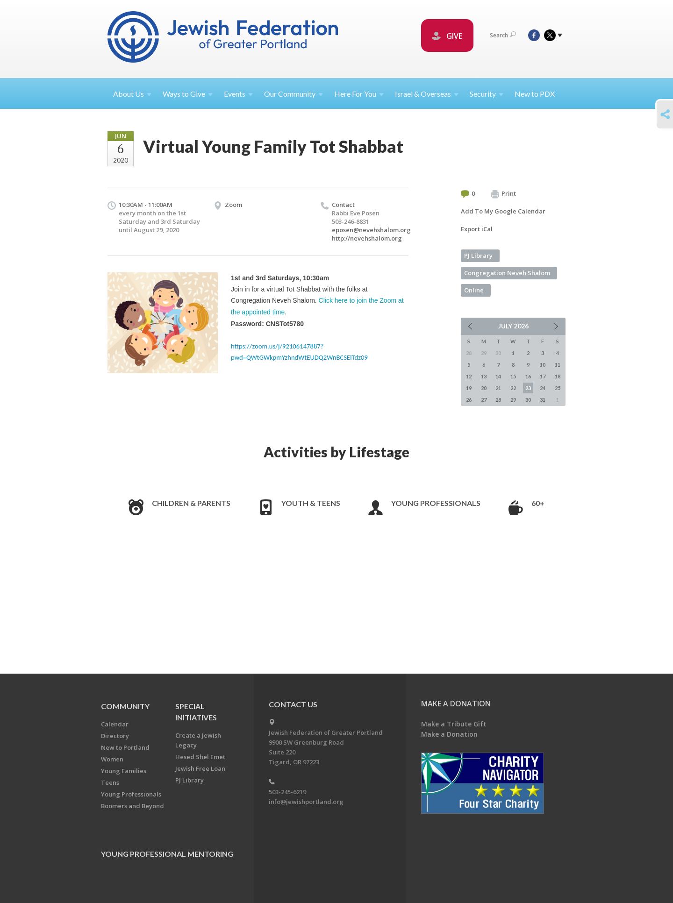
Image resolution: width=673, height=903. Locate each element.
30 (528, 400)
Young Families (123, 771)
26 (469, 400)
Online (474, 290)
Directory (115, 736)
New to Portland (125, 747)
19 (469, 388)
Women (112, 759)
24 (542, 388)
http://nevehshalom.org (367, 238)
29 (513, 400)
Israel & (426, 93)
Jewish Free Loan (200, 768)
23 (528, 388)
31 (542, 400)
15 (513, 376)
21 (498, 388)
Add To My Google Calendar (503, 211)
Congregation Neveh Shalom (507, 273)
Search (503, 35)
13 (484, 376)
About (132, 93)
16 (528, 376)
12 (469, 376)
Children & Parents (191, 502)
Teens (110, 782)
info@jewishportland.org (306, 801)
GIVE (447, 36)
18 (557, 376)
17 (542, 376)
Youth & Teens (310, 502)
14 (498, 376)
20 (484, 388)
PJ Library (478, 255)
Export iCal (477, 229)
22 (513, 388)
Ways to (188, 93)
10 (542, 365)
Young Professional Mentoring (167, 853)
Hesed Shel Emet (200, 757)
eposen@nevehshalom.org (371, 230)
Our (293, 93)
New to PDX (535, 93)
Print (503, 194)
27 (484, 400)
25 (557, 388)
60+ (537, 502)
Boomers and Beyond (132, 806)
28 (498, 400)
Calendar (115, 724)
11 (557, 365)
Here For (359, 93)
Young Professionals (435, 502)
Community (125, 706)
